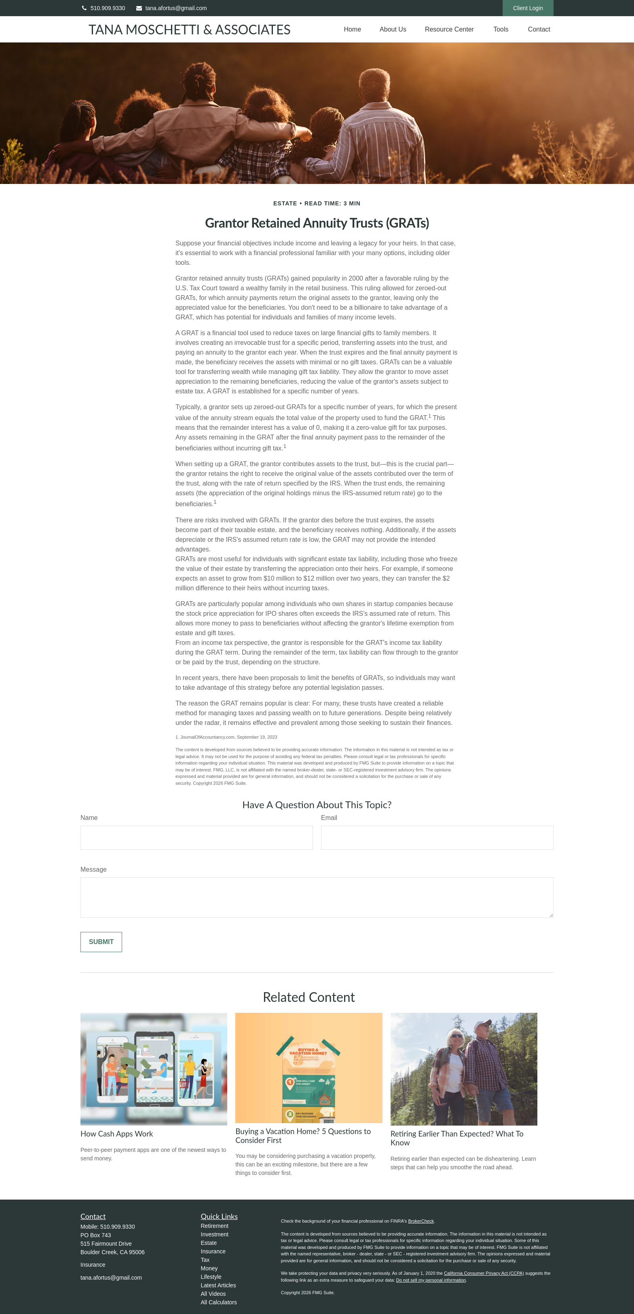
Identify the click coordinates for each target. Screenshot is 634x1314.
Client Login (528, 8)
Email (329, 817)
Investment (214, 1234)
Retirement (214, 1226)
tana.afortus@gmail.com (171, 8)
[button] (352, 29)
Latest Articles (218, 1285)
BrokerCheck (421, 1221)
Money (209, 1268)
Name (89, 817)
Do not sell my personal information (431, 1280)
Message (93, 869)
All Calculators (219, 1302)
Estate (209, 1243)
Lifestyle (211, 1277)
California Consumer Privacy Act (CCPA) (484, 1273)
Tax (205, 1260)
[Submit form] (101, 942)
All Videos (213, 1294)
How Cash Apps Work (116, 1133)
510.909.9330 (102, 8)
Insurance (213, 1251)
